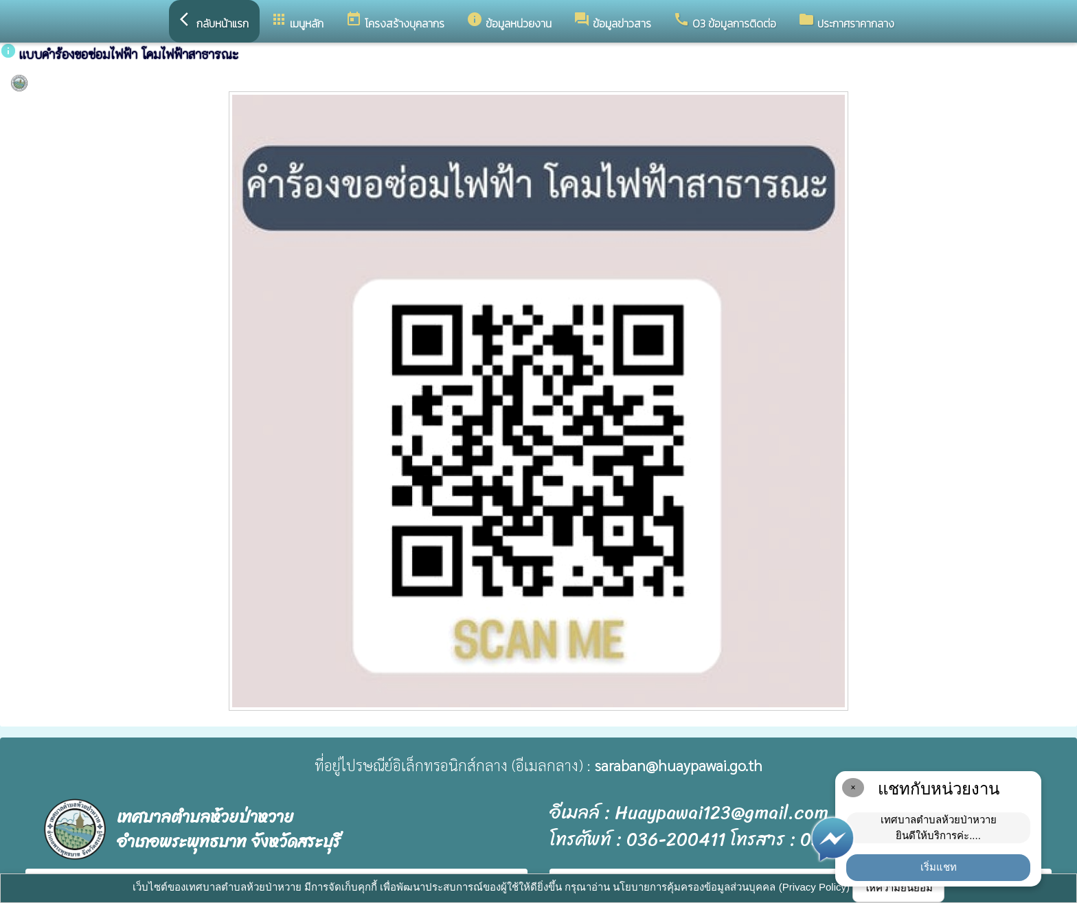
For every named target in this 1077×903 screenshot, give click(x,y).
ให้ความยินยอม (898, 887)
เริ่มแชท (938, 867)
